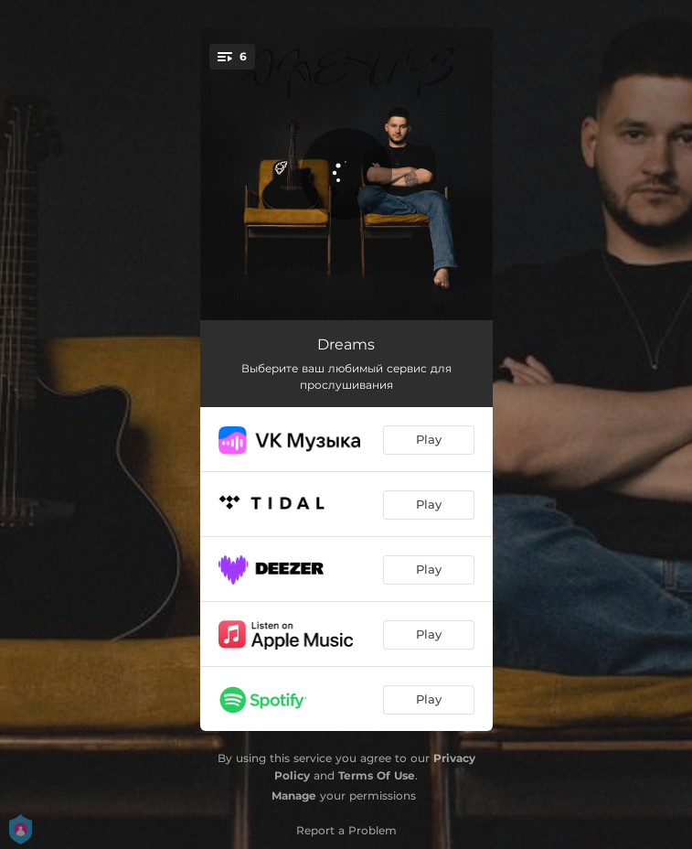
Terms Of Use (376, 775)
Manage (293, 795)
